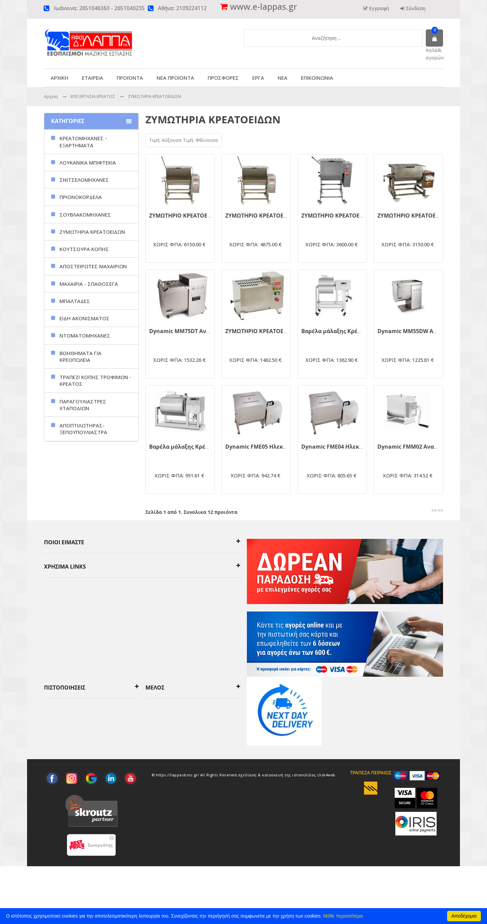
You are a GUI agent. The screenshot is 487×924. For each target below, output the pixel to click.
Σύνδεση (414, 8)
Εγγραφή (378, 8)
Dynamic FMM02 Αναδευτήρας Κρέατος (430, 446)
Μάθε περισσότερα (343, 916)
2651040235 (129, 8)
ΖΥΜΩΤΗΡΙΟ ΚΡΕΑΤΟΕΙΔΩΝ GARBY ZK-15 (279, 331)
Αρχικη (51, 96)
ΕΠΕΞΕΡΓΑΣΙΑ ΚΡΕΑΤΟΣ (93, 96)
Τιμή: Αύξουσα (166, 140)
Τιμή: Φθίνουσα (200, 140)
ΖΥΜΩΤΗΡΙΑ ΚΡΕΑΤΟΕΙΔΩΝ (154, 96)
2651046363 (94, 8)
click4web (326, 832)
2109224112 (191, 8)
